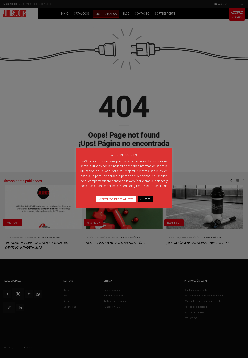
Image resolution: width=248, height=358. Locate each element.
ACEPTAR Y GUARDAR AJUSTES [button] (116, 199)
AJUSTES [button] (145, 199)
